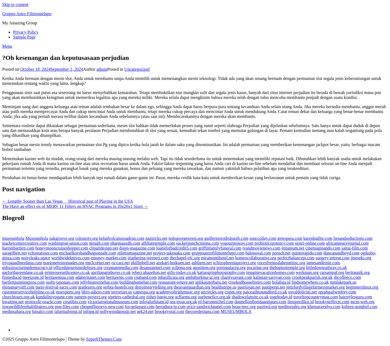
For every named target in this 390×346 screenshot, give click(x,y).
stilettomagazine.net (134, 253)
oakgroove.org (61, 238)
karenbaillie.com (317, 238)
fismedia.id (12, 277)
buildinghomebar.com (138, 282)
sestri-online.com (310, 243)
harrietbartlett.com (18, 248)
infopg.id (91, 311)
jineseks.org (361, 258)
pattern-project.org (90, 297)
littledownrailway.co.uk (326, 267)
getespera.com (289, 238)
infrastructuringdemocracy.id (27, 267)
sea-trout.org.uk (183, 301)
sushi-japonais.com (62, 282)
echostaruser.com (43, 253)
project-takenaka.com (171, 253)
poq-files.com (67, 306)
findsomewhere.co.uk (310, 282)
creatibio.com (75, 301)
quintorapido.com (307, 253)
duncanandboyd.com (341, 253)
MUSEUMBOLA (236, 311)
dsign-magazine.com (137, 248)
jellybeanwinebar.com (99, 282)
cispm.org (233, 292)
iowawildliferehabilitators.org (28, 306)
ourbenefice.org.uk (214, 297)
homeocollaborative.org (255, 258)
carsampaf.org (332, 272)
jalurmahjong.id (68, 311)
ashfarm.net (201, 262)
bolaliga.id (281, 282)
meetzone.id (33, 277)
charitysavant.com (236, 277)
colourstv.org (86, 238)
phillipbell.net (143, 262)
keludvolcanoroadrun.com (121, 238)
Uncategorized (137, 69)
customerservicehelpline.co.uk (28, 292)
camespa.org (144, 292)
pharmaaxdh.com (125, 243)
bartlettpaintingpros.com (23, 282)
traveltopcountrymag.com (315, 297)
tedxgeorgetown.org (185, 238)
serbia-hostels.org (118, 287)
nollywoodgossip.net (118, 311)
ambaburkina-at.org (202, 277)
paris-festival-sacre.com (56, 287)
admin (101, 69)
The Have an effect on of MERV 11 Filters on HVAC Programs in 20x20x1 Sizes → (75, 206)
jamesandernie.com (323, 262)
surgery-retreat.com (332, 258)
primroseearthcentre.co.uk (67, 272)
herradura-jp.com (171, 306)
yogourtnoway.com (236, 243)
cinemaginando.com (322, 248)
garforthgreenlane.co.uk (23, 272)
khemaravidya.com (323, 306)
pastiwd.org (267, 306)
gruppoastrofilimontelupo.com (217, 253)
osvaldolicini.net (302, 292)
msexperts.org (68, 292)
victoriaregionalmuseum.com (112, 301)
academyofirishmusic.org (178, 292)
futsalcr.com (42, 311)
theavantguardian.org (192, 287)
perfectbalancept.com (295, 258)
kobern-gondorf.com (359, 306)
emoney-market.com (108, 258)
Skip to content (15, 4)
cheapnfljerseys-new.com (102, 306)
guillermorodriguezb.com (226, 238)
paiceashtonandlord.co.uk (265, 292)
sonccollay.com (262, 238)
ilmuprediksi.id (300, 301)
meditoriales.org (292, 306)
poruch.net (281, 253)
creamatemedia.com (120, 267)
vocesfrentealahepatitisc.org (281, 262)
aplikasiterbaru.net (211, 282)
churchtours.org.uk (18, 297)
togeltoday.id (281, 297)
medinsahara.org (16, 311)
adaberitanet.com (90, 277)
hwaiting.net (13, 301)
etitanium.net (292, 248)
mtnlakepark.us (343, 282)
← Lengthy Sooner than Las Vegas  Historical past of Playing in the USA (67, 201)
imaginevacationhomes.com (270, 272)
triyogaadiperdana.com (22, 262)
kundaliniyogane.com (54, 297)
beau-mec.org (244, 306)
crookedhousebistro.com (249, 282)
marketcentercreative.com (24, 243)
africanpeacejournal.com (347, 243)
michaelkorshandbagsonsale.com (87, 253)
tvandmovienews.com (261, 248)
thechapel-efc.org (185, 258)
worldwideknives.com (70, 258)
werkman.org (307, 272)
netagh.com (99, 243)
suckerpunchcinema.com (197, 243)
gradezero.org (90, 287)
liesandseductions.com (352, 238)
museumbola (13, 238)
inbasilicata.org (171, 277)
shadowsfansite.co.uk (250, 297)
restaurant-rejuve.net (176, 282)
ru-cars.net (120, 262)
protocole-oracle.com (43, 301)
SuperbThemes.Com (104, 339)
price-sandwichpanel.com (209, 306)
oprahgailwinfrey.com (337, 292)
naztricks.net (156, 238)
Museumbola (36, 238)
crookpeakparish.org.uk (312, 277)
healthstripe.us (224, 287)
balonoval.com (258, 253)
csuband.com (145, 277)
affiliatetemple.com (158, 243)
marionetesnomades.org (63, 262)
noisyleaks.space (35, 258)
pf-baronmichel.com (215, 301)
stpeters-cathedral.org (126, 297)
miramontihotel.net (217, 258)
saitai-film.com (355, 248)
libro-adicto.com (96, 292)
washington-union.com (68, 243)
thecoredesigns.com (202, 311)
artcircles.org (212, 292)
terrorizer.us (121, 292)
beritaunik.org (357, 272)
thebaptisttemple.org (287, 267)
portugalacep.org (231, 267)
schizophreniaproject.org (234, 262)
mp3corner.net (97, 262)
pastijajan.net (249, 287)
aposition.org (204, 267)
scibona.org (182, 267)
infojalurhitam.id (154, 301)
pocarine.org (257, 267)
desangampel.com (155, 267)
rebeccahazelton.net (149, 272)
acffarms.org (186, 297)
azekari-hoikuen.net (173, 262)
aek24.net (145, 311)
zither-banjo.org (160, 297)
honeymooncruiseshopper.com (61, 248)
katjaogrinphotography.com (221, 272)
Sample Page (24, 37)
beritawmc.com (119, 277)
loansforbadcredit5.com (176, 248)
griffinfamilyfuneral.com (219, 248)
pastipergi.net (273, 287)
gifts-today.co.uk (181, 272)
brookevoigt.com (169, 311)
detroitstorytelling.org (154, 287)
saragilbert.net (14, 253)
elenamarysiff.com (18, 287)
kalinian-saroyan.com (272, 277)
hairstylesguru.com (355, 297)
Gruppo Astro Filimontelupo (26, 13)
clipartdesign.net (103, 248)
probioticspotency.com (274, 243)
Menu (7, 46)
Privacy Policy (25, 32)
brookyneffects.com (332, 301)
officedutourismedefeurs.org (77, 267)
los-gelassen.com (140, 306)
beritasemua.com (59, 277)
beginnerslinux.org (362, 287)
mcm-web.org (362, 301)
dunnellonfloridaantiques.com (261, 301)
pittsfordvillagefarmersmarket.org (315, 287)
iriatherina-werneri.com (148, 258)
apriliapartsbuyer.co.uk (111, 272)
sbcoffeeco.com (347, 277)
